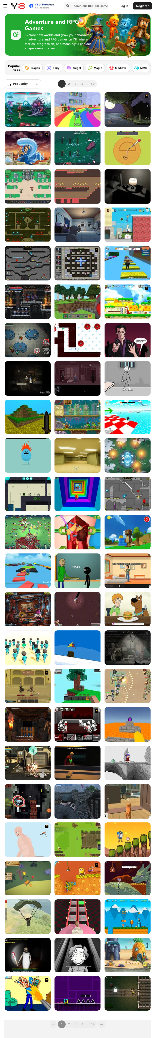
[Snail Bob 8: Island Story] (77, 417)
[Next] (144, 67)
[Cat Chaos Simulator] (128, 801)
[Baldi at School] (77, 570)
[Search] (67, 5)
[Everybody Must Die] (28, 378)
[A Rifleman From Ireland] (77, 801)
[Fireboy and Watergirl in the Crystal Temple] (28, 263)
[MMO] (141, 68)
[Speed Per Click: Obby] (128, 263)
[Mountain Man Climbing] (128, 839)
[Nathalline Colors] (128, 763)
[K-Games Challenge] (28, 647)
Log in (124, 6)
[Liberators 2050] (28, 763)
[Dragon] (32, 68)
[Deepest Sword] (128, 878)
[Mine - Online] (77, 301)
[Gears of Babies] (77, 225)
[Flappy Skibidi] (28, 801)
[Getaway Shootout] (128, 225)
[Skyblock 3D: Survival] (77, 686)
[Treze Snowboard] (77, 647)
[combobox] (23, 83)
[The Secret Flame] (128, 455)
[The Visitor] (128, 109)
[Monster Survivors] (28, 532)
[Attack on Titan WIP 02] (28, 839)
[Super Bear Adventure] (128, 532)
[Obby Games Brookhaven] (128, 417)
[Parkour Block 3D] (128, 724)
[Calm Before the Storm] (128, 340)
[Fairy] (53, 68)
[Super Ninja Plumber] (128, 916)
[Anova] (28, 609)
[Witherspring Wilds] (77, 839)
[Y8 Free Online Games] (18, 6)
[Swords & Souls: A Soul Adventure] (28, 686)
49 (93, 84)
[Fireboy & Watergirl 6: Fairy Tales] (128, 494)
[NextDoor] (77, 378)
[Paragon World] (28, 186)
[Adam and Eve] (77, 878)
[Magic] (95, 68)
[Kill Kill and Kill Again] (28, 993)
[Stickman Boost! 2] (28, 494)
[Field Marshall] (128, 686)
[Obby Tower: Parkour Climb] (77, 494)
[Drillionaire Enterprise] (77, 609)
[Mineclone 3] (28, 417)
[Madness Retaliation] (77, 724)
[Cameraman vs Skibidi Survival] (77, 916)
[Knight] (74, 68)
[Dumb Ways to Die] (28, 455)
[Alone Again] (128, 186)
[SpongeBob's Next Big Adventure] (128, 955)
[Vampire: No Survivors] (77, 148)
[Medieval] (118, 68)
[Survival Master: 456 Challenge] (77, 109)
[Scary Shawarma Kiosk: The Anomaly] (77, 763)
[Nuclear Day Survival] (128, 647)
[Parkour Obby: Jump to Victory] (28, 570)
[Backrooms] (77, 455)
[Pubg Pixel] (28, 916)
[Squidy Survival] (128, 148)
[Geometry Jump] (77, 993)
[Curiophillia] (28, 878)
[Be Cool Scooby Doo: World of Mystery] (128, 609)
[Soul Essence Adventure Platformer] (28, 301)
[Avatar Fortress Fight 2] (28, 148)
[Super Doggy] (128, 301)
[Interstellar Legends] (28, 109)
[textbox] (23, 84)
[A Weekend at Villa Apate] (128, 570)
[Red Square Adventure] (77, 186)
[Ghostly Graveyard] (128, 993)
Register (142, 6)
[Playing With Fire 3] (77, 263)
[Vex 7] (77, 340)
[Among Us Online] (28, 340)
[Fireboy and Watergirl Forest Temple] (28, 225)
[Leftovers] (77, 955)
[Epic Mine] (28, 724)
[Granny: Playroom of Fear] (28, 955)
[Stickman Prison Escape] (128, 378)
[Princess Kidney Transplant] (77, 532)
